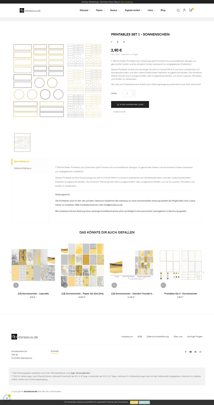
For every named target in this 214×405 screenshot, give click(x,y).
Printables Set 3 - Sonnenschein (180, 301)
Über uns (177, 343)
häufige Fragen (195, 343)
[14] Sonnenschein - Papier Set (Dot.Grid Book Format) (82, 301)
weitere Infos (144, 402)
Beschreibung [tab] (23, 169)
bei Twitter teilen (118, 48)
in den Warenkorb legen (130, 111)
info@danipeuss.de (113, 212)
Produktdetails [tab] (24, 175)
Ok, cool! (134, 402)
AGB (140, 343)
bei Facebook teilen (111, 48)
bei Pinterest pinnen (124, 48)
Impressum (127, 343)
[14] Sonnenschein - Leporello (33, 301)
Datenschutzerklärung (158, 343)
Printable (122, 76)
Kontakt (54, 358)
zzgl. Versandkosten (80, 380)
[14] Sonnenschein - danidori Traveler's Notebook (131, 301)
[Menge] (127, 100)
